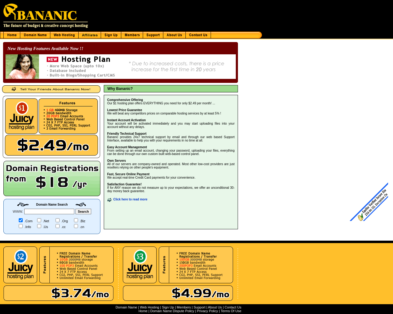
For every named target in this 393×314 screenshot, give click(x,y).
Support (199, 307)
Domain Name (126, 307)
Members (184, 307)
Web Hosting (149, 307)
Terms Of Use (231, 311)
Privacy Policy (207, 311)
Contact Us (233, 307)
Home (142, 311)
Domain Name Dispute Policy (172, 311)
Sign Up (168, 307)
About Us (215, 307)
